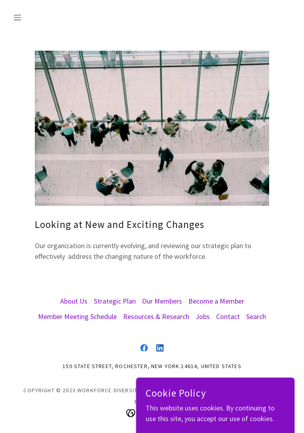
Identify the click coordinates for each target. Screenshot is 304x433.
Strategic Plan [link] (115, 301)
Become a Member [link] (216, 301)
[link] (144, 348)
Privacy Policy (258, 390)
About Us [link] (73, 301)
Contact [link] (228, 316)
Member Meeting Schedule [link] (77, 316)
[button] (31, 17)
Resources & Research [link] (156, 316)
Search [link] (256, 316)
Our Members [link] (162, 301)
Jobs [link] (203, 316)
